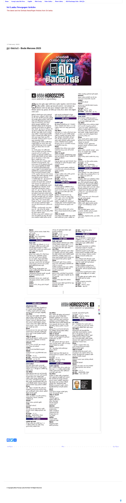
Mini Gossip (38, 1)
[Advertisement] (63, 28)
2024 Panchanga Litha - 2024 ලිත (75, 1)
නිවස (63, 446)
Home (7, 1)
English (30, 1)
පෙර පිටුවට (10, 446)
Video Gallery (48, 1)
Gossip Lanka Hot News (18, 1)
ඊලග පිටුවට (116, 446)
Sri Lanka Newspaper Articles (21, 7)
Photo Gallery (59, 1)
